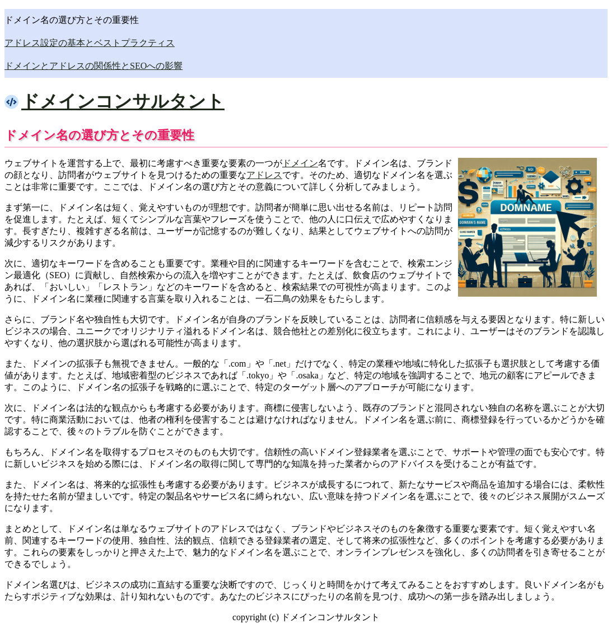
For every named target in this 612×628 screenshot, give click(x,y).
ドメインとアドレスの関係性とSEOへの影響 (93, 66)
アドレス (264, 175)
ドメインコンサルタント (123, 101)
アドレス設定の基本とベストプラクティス (89, 43)
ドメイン (300, 163)
